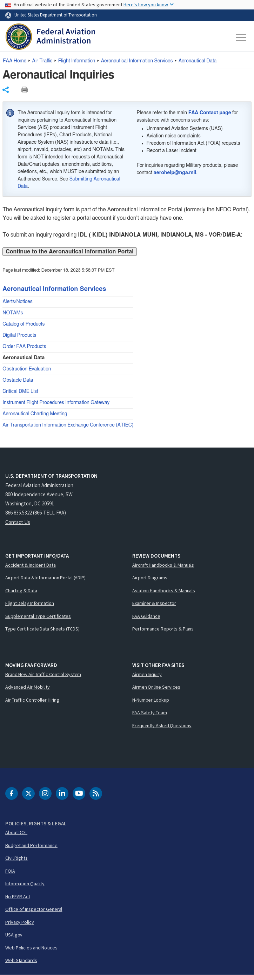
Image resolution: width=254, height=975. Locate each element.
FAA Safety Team (149, 712)
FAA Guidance (146, 616)
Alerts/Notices (17, 301)
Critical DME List (20, 391)
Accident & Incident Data (30, 565)
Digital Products (19, 335)
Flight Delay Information (29, 603)
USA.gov (13, 935)
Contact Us (17, 522)
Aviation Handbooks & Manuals (163, 590)
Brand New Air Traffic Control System (43, 674)
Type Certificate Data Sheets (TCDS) (42, 629)
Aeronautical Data (198, 61)
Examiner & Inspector (154, 603)
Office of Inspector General (33, 909)
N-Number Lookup (150, 700)
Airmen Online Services (156, 687)
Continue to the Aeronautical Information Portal (69, 251)
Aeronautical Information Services (137, 61)
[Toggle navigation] (241, 37)
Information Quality (25, 883)
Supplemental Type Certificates (38, 616)
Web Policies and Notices (31, 948)
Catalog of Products (23, 324)
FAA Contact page (209, 112)
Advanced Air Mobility (27, 687)
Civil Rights (16, 858)
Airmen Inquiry (147, 674)
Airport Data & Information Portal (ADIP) (45, 577)
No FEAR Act (17, 896)
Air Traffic (42, 61)
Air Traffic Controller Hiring (32, 700)
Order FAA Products (24, 346)
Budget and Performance (31, 845)
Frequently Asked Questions (161, 725)
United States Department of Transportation (55, 15)
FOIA (10, 871)
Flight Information (76, 61)
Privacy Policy (19, 922)
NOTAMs (12, 313)
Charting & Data (21, 590)
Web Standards (21, 960)
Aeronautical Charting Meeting (34, 413)
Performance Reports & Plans (163, 629)
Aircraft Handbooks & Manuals (163, 565)
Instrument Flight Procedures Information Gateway (55, 402)
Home (14, 61)
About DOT (16, 832)
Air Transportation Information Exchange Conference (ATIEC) (67, 425)
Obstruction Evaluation (26, 369)
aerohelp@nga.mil (175, 172)
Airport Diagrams (149, 577)
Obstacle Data (17, 380)
